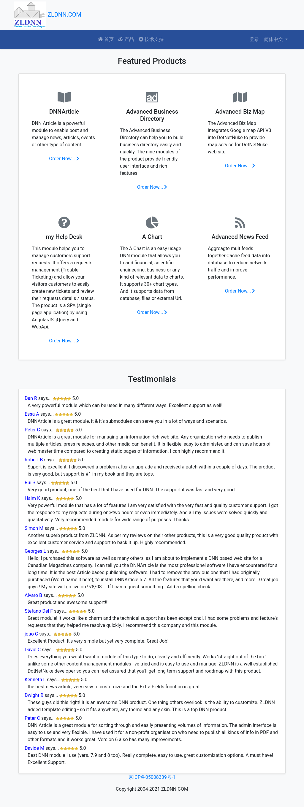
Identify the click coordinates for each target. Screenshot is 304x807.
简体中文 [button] (274, 39)
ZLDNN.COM (47, 14)
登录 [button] (254, 39)
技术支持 (151, 39)
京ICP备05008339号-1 (152, 777)
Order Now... (64, 158)
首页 (106, 39)
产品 (126, 39)
